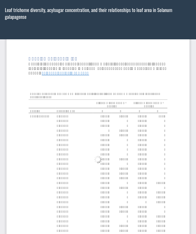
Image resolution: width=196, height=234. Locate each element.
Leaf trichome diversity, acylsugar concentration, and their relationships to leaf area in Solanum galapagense (88, 13)
